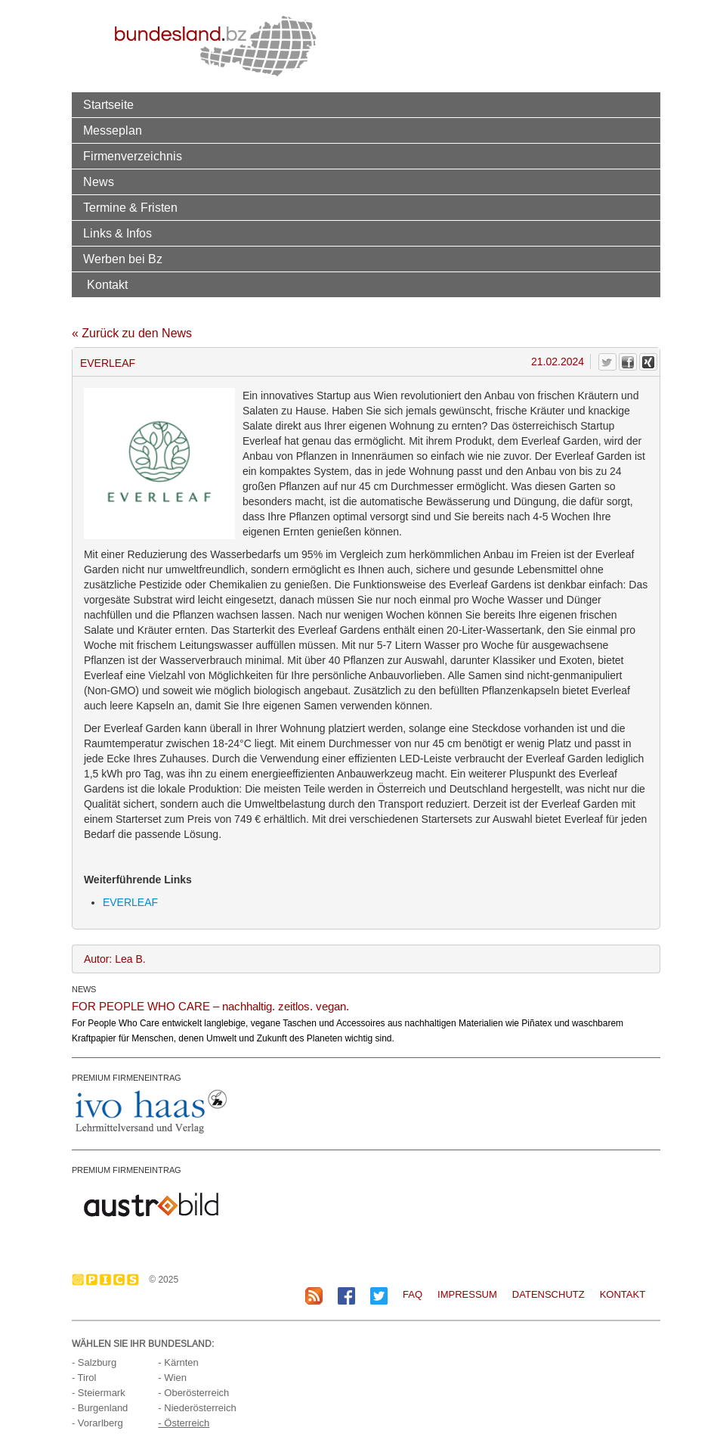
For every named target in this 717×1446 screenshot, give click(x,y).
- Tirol (84, 1377)
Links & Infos (117, 233)
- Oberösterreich (193, 1392)
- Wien (172, 1377)
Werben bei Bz (122, 258)
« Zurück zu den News (132, 333)
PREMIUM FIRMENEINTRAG (126, 1077)
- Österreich (183, 1423)
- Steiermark (98, 1392)
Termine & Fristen (130, 207)
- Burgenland (100, 1407)
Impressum (467, 1294)
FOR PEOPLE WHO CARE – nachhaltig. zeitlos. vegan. (210, 1006)
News (98, 181)
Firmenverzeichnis (132, 156)
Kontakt (107, 284)
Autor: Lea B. (115, 959)
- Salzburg (94, 1362)
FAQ (412, 1294)
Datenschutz (548, 1294)
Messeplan (112, 130)
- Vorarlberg (97, 1423)
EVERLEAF (107, 363)
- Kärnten (178, 1362)
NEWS (84, 989)
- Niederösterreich (197, 1407)
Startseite (108, 104)
